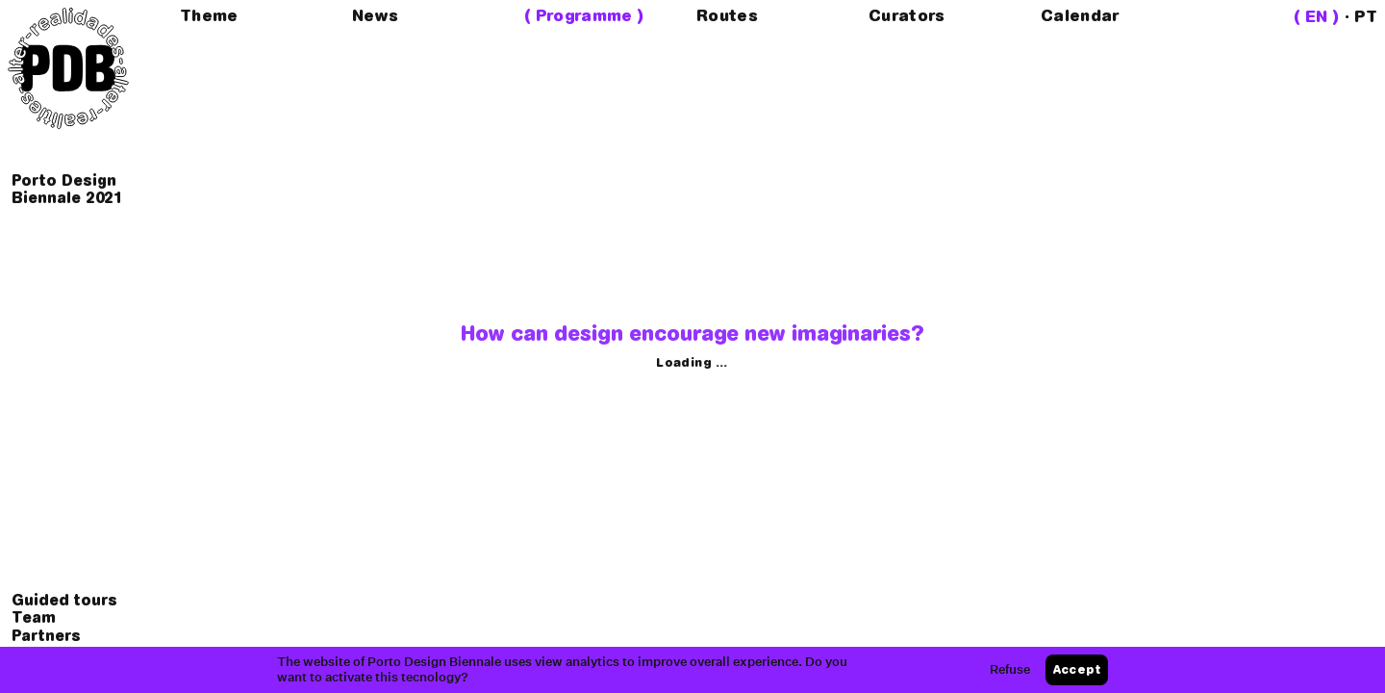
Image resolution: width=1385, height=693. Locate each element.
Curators (907, 17)
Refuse (1010, 669)
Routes (727, 17)
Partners (46, 637)
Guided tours (64, 601)
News (375, 17)
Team (34, 619)
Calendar (1080, 17)
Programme (584, 17)
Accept (1076, 670)
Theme (209, 17)
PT (1365, 18)
